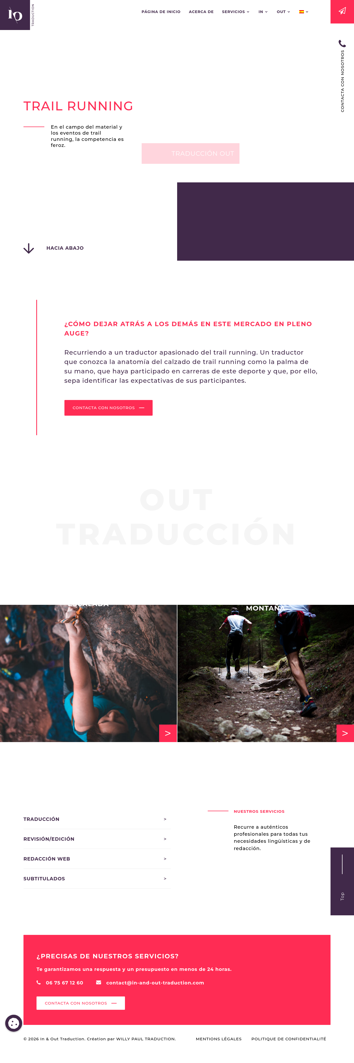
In (261, 12)
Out (281, 12)
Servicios (233, 12)
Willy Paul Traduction (145, 1038)
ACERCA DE (201, 12)
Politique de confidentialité (288, 1038)
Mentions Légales (219, 1038)
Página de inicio (161, 12)
